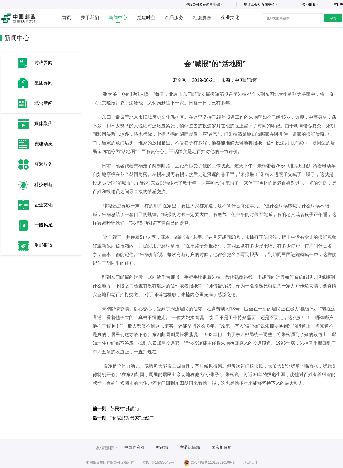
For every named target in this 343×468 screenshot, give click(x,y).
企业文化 (230, 17)
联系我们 (250, 463)
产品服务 (174, 17)
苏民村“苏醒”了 (125, 408)
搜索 (333, 19)
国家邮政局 (222, 447)
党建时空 (146, 17)
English (337, 4)
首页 (66, 17)
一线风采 (43, 225)
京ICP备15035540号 (158, 463)
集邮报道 (43, 245)
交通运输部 (190, 447)
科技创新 (43, 184)
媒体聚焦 (43, 123)
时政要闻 (43, 62)
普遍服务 (43, 164)
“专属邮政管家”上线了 (132, 418)
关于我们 (90, 17)
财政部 (162, 447)
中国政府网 (134, 447)
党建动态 (43, 143)
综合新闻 (43, 103)
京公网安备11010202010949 (209, 463)
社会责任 (202, 17)
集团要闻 (43, 82)
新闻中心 (118, 17)
